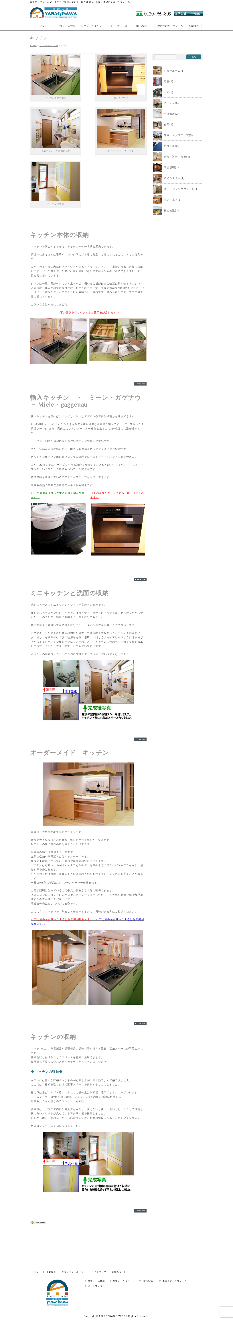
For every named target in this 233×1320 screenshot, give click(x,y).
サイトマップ (99, 1242)
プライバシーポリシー (74, 1242)
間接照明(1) (166, 167)
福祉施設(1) (166, 210)
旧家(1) (163, 92)
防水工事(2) (166, 146)
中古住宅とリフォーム (175, 1251)
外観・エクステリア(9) (173, 135)
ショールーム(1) (169, 70)
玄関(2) (163, 124)
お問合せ (117, 1242)
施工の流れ (149, 1251)
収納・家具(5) (167, 199)
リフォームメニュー (124, 1251)
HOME (37, 1242)
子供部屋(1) (166, 113)
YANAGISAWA (114, 1286)
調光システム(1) (169, 178)
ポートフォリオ (96, 1256)
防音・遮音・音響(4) (171, 156)
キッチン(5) (166, 103)
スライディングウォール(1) (176, 189)
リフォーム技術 (96, 1251)
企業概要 (51, 1242)
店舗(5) (163, 81)
